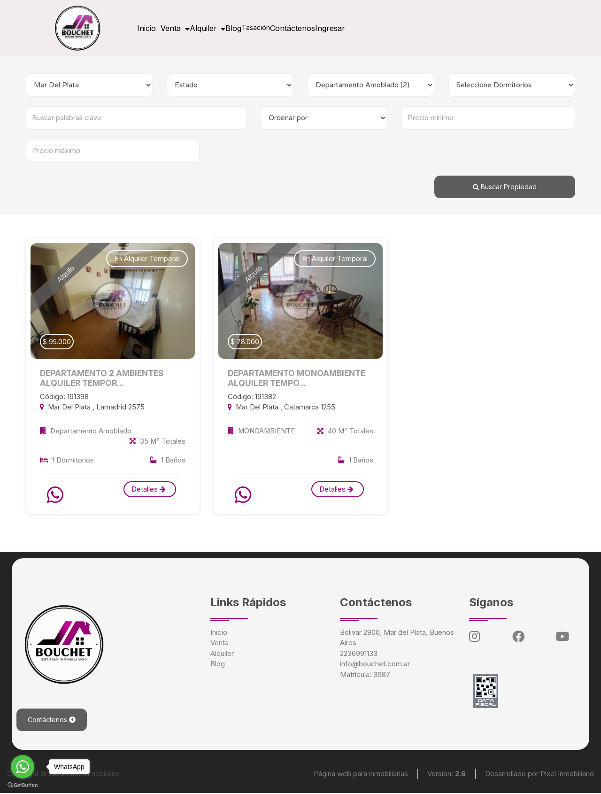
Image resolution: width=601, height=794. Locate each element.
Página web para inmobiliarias (361, 774)
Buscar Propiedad (505, 187)
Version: (446, 774)
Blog (260, 28)
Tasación (289, 27)
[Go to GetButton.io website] (23, 784)
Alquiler (222, 653)
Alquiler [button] (223, 28)
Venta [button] (183, 28)
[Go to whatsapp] (22, 767)
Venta (219, 643)
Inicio (150, 28)
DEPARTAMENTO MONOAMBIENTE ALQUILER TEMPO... (300, 378)
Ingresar (379, 28)
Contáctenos (334, 28)
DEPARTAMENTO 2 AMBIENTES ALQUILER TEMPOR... (105, 378)
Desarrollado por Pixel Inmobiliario (539, 774)
